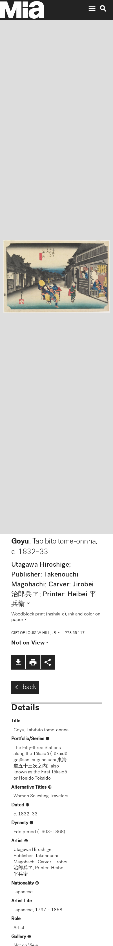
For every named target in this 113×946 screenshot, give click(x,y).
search (103, 9)
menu (92, 9)
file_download (18, 662)
